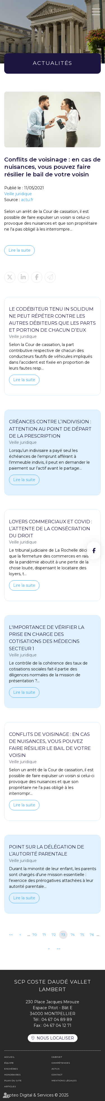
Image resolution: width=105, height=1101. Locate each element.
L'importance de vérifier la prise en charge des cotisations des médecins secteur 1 (46, 637)
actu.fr (27, 199)
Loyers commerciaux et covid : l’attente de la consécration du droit (50, 528)
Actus (56, 1068)
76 (92, 934)
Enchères (11, 1068)
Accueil (9, 1056)
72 (54, 934)
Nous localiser (55, 1038)
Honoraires (12, 1074)
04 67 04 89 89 (56, 1019)
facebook (93, 550)
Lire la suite (19, 250)
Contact (57, 1074)
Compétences (61, 1062)
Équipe (9, 1062)
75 (82, 934)
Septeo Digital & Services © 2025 (36, 1095)
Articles (10, 1086)
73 (63, 934)
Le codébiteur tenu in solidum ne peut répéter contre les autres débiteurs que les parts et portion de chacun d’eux (52, 319)
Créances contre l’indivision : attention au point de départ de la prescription (50, 428)
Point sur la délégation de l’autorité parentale (46, 850)
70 (34, 934)
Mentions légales (64, 1080)
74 (73, 934)
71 (44, 934)
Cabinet (57, 1056)
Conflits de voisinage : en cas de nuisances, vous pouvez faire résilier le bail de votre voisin (50, 744)
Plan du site (13, 1080)
